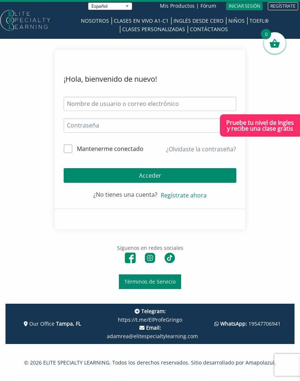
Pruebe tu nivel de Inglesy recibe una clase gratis (260, 126)
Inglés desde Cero (198, 20)
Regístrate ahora (184, 195)
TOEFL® (259, 20)
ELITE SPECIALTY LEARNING (76, 362)
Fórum (208, 5)
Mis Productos (177, 5)
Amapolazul (259, 362)
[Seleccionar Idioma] (110, 6)
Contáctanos (209, 29)
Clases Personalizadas (153, 29)
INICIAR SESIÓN (244, 6)
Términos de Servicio (150, 281)
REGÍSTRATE (283, 6)
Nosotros (95, 20)
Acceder (150, 175)
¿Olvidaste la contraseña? (201, 149)
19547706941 (247, 323)
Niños (236, 20)
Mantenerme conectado (110, 149)
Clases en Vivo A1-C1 (141, 20)
